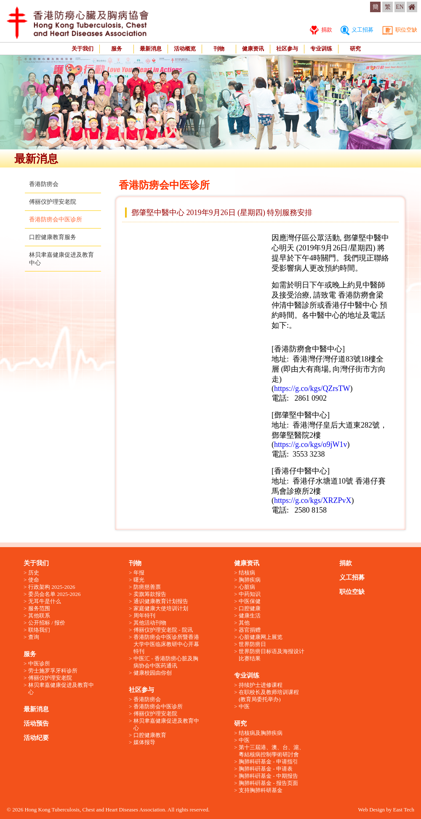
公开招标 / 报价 (46, 623)
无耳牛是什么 (44, 601)
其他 (244, 623)
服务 (116, 48)
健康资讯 (253, 48)
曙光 (138, 580)
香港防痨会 (44, 184)
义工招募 (357, 30)
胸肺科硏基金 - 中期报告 (268, 776)
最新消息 (151, 48)
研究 (355, 48)
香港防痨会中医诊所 (55, 219)
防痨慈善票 (147, 587)
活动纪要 (36, 737)
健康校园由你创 (152, 673)
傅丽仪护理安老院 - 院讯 (163, 630)
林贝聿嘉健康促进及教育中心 (61, 688)
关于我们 (82, 48)
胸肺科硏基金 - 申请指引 (268, 761)
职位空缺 (399, 30)
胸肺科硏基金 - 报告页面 (268, 783)
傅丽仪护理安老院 (52, 202)
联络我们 (39, 630)
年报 (138, 572)
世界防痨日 (252, 644)
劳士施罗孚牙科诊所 (52, 670)
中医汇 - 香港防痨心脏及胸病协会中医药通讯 (165, 662)
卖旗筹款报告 (149, 594)
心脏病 (247, 587)
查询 (33, 637)
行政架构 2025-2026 (51, 587)
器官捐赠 (250, 630)
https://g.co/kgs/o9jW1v (310, 444)
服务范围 (39, 608)
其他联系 (39, 615)
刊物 (218, 48)
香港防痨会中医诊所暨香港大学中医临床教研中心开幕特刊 (166, 644)
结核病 (247, 572)
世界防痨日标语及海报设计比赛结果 (271, 655)
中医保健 (250, 601)
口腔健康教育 (149, 735)
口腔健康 (250, 608)
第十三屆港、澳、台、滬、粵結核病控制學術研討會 (271, 751)
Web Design (371, 809)
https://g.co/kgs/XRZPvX (313, 500)
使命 (33, 580)
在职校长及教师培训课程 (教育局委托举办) (269, 695)
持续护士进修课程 (260, 685)
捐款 (321, 30)
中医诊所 (39, 663)
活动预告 (36, 723)
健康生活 (250, 615)
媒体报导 (144, 742)
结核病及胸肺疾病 (260, 733)
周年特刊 (144, 615)
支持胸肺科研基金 (260, 790)
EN (400, 7)
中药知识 (250, 594)
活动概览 (185, 48)
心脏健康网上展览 (260, 637)
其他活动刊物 (149, 623)
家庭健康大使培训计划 (160, 608)
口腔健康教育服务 (52, 237)
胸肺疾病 (250, 580)
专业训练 (321, 48)
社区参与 (287, 48)
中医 (244, 706)
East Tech (403, 809)
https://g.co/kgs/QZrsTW (312, 388)
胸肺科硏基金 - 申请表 (266, 769)
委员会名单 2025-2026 (54, 594)
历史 (33, 572)
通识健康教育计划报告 (160, 601)
